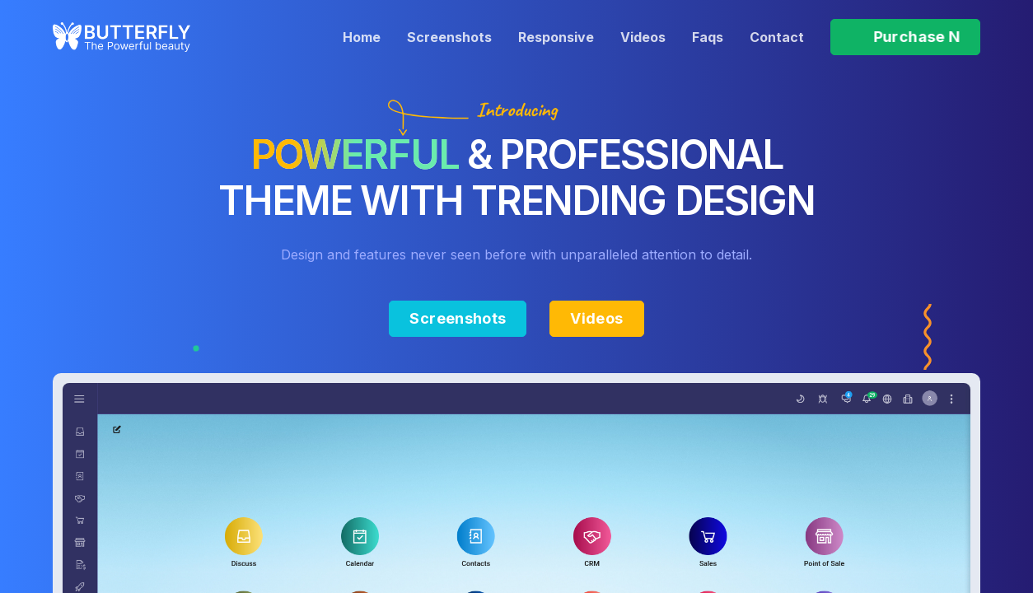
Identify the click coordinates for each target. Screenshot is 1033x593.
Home (362, 37)
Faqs (707, 37)
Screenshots (449, 37)
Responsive (556, 37)
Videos (643, 37)
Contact (777, 37)
